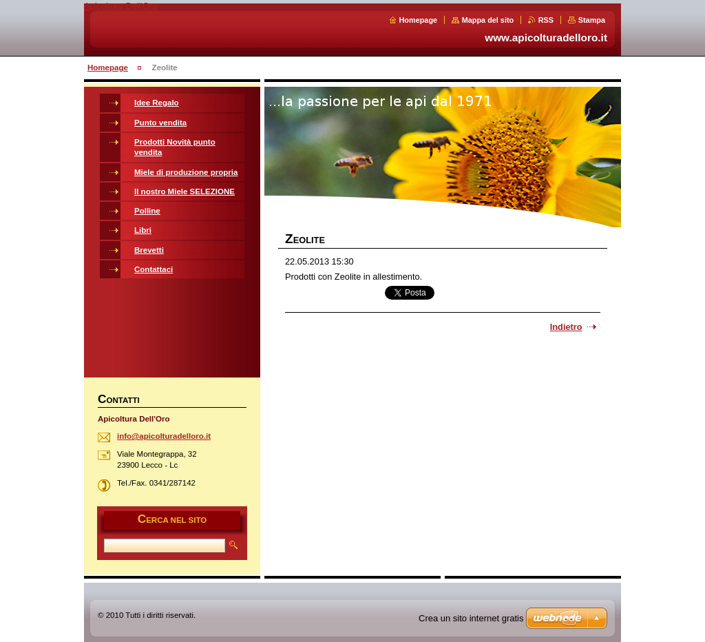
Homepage (418, 20)
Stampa (591, 20)
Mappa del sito (488, 20)
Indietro (566, 327)
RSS (546, 20)
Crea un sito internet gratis (471, 618)
